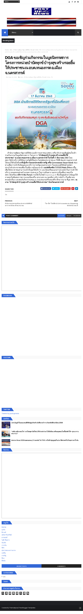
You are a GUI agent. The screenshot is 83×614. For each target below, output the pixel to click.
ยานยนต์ (4, 541)
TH (40, 50)
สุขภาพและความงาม (9, 553)
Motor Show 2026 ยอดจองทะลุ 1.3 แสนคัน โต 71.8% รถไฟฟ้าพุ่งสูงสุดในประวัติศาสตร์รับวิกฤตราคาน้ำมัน (44, 443)
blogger (61, 219)
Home (7, 50)
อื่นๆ (3, 561)
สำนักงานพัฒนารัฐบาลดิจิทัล (22, 50)
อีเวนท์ (32, 50)
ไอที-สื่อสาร (6, 543)
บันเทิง (4, 546)
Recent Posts (22, 569)
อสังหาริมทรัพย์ (7, 538)
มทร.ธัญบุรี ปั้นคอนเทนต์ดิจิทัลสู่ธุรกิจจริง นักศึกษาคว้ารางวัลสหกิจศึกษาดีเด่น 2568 (37, 426)
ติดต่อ (3, 564)
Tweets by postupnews (10, 417)
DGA (36, 50)
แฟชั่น (4, 556)
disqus (69, 219)
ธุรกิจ (3, 533)
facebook (76, 219)
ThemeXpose (13, 611)
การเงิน (4, 548)
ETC (4, 580)
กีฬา (3, 551)
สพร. (11, 50)
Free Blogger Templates (27, 611)
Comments (61, 569)
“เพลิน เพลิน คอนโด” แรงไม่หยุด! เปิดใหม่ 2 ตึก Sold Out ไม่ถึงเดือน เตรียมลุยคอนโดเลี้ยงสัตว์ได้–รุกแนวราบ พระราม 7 (45, 436)
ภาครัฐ (4, 559)
